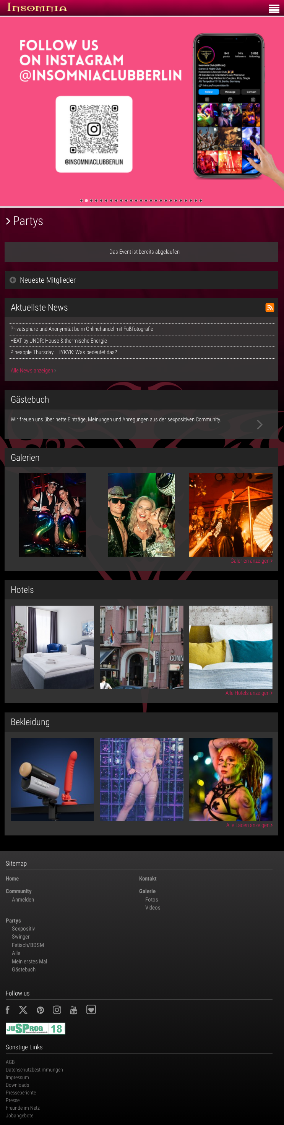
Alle (16, 953)
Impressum (17, 1077)
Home (12, 878)
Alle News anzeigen (33, 370)
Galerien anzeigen (251, 560)
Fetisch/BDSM (28, 945)
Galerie (147, 891)
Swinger (21, 936)
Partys (13, 920)
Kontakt (148, 878)
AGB (10, 1062)
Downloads (17, 1085)
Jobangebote (19, 1115)
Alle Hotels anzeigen (249, 693)
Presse (12, 1100)
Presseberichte (21, 1092)
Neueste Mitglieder (43, 280)
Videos (153, 907)
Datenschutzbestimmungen (34, 1070)
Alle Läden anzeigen (249, 825)
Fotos (151, 899)
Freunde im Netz (23, 1108)
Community (19, 891)
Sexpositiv (23, 928)
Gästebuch (24, 969)
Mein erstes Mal (29, 961)
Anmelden (23, 899)
